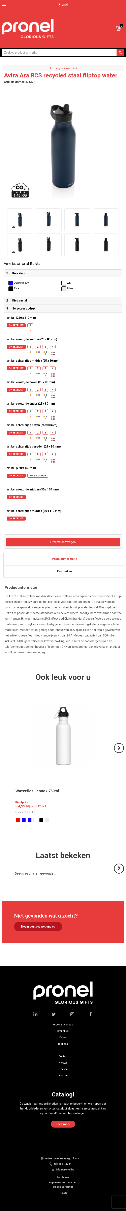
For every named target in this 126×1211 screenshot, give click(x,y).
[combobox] (63, 52)
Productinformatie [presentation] (64, 558)
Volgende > (119, 752)
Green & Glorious (63, 1024)
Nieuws (63, 1062)
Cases (63, 1037)
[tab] (64, 559)
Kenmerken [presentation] (64, 571)
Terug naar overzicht (65, 68)
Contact (63, 1056)
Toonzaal (63, 1043)
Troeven (63, 1069)
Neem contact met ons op (38, 926)
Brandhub (63, 1030)
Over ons (63, 1075)
